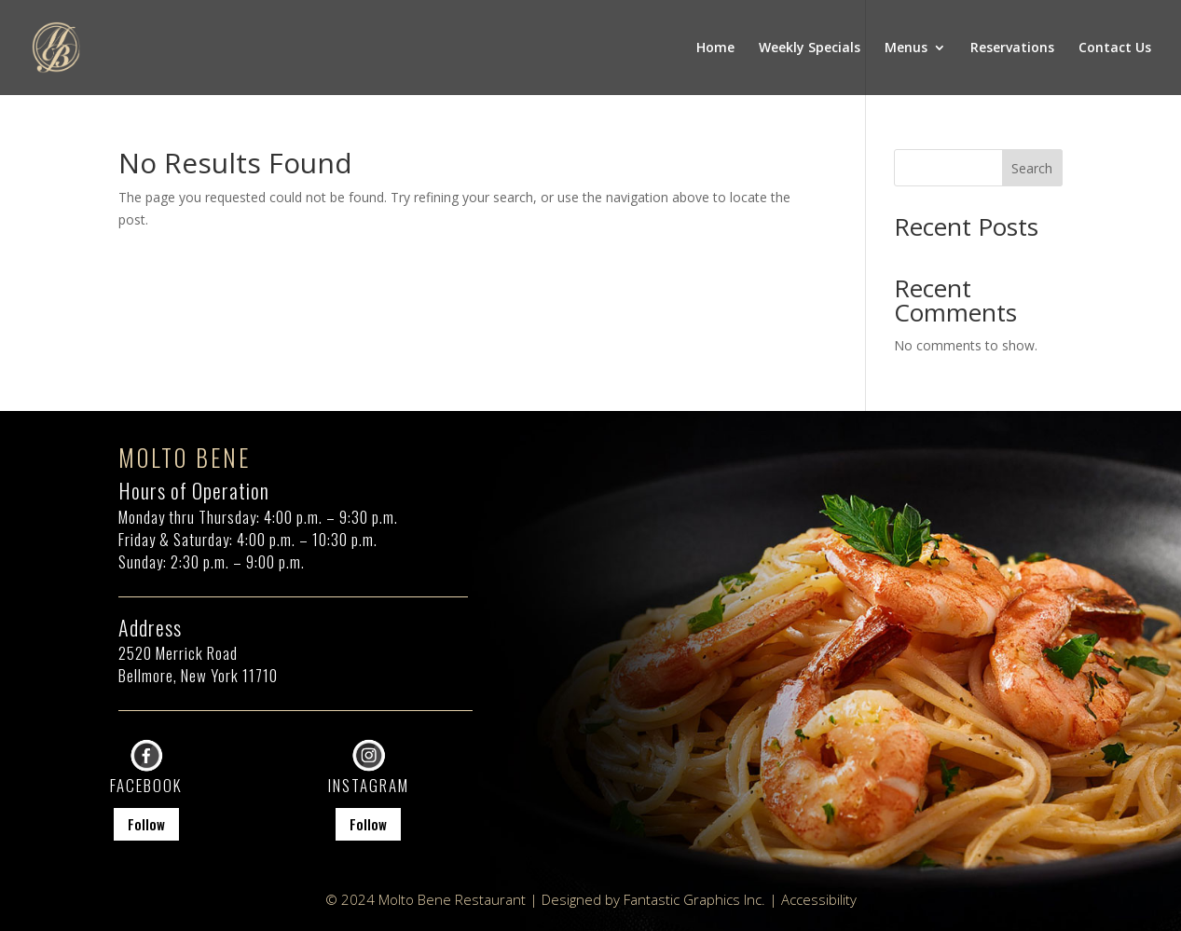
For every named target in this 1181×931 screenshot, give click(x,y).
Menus (906, 48)
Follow (146, 824)
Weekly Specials (809, 48)
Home (715, 48)
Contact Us (1114, 48)
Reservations (1012, 48)
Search (1031, 168)
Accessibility (819, 899)
